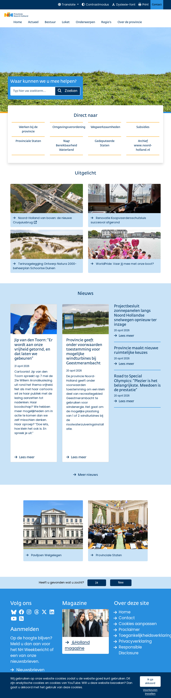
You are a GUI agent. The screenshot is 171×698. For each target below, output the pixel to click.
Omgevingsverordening (67, 127)
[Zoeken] (32, 91)
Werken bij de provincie (28, 129)
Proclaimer (129, 629)
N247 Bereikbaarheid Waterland (66, 145)
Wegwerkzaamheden (105, 127)
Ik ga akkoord (150, 681)
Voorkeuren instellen (150, 692)
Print (143, 4)
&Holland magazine (77, 645)
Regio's (106, 22)
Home (17, 22)
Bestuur (50, 22)
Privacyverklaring (135, 641)
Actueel (33, 22)
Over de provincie (130, 22)
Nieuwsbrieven (27, 669)
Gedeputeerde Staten (104, 143)
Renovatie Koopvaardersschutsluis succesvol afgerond (118, 220)
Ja (96, 582)
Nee (121, 582)
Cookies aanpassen (138, 623)
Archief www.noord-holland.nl (143, 145)
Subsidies (142, 127)
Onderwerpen (85, 22)
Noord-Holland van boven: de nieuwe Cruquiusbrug (42, 220)
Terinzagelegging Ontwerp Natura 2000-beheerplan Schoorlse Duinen (45, 266)
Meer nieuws (85, 474)
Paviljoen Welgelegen (44, 555)
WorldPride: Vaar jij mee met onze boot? (122, 264)
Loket (66, 22)
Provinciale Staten (28, 141)
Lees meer (24, 457)
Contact (157, 4)
